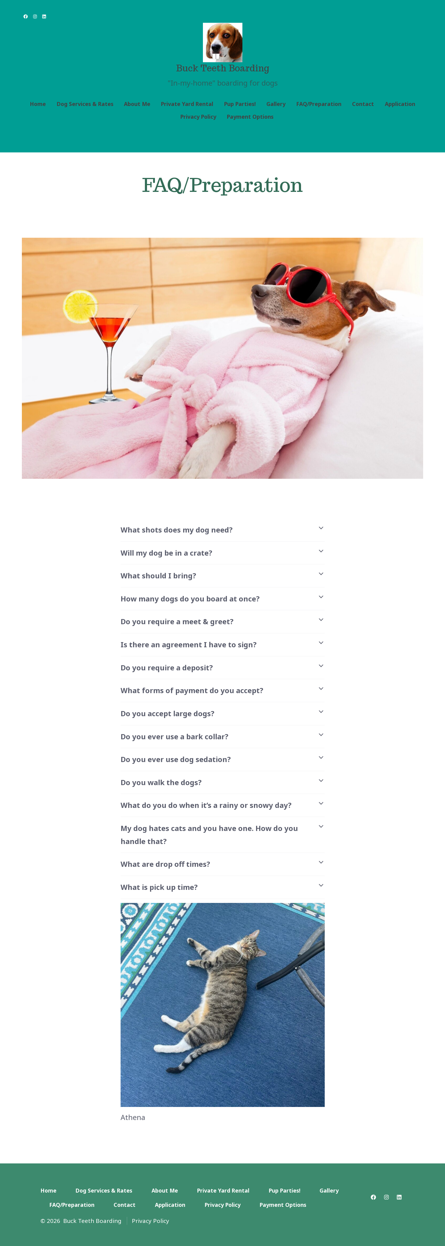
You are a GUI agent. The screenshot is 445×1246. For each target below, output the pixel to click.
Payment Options (250, 116)
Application (400, 103)
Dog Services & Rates (85, 103)
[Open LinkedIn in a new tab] (44, 16)
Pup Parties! (240, 103)
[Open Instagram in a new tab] (35, 16)
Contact (363, 103)
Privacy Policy (198, 116)
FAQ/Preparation (318, 103)
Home (38, 103)
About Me (137, 103)
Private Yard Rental (187, 103)
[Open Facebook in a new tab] (25, 16)
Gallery (276, 103)
